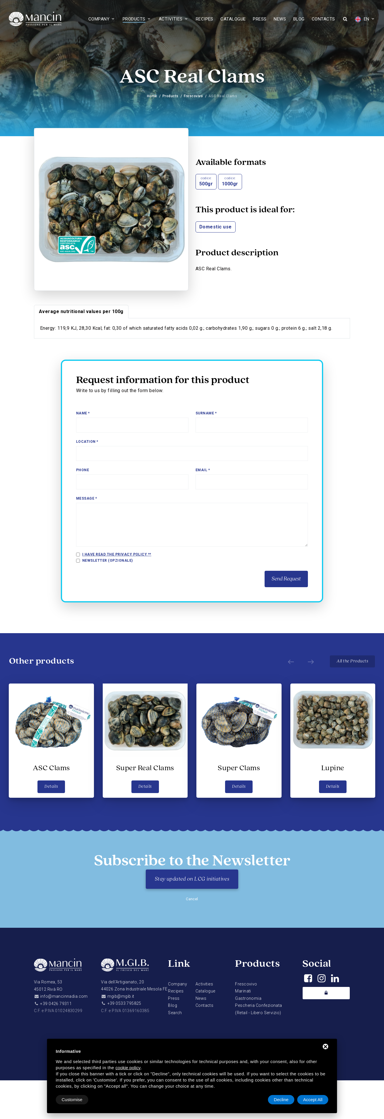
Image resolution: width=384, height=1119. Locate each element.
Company (98, 19)
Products (134, 19)
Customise (72, 1099)
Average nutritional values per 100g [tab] (81, 311)
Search (175, 1012)
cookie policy (128, 1067)
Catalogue (233, 19)
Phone (82, 470)
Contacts (323, 19)
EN (362, 19)
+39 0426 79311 (56, 1003)
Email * (203, 470)
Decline (281, 1099)
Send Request (286, 579)
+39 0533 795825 (124, 1003)
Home (152, 96)
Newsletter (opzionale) (107, 560)
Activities (171, 19)
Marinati (243, 991)
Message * (86, 498)
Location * (87, 442)
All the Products (352, 661)
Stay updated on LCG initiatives (192, 879)
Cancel (192, 899)
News (280, 19)
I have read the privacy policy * (116, 554)
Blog (299, 19)
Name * (83, 413)
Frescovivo (193, 96)
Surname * (206, 413)
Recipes (204, 19)
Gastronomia (248, 998)
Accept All (313, 1099)
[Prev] (291, 661)
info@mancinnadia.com (64, 996)
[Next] (311, 661)
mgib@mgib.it (120, 996)
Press (259, 19)
